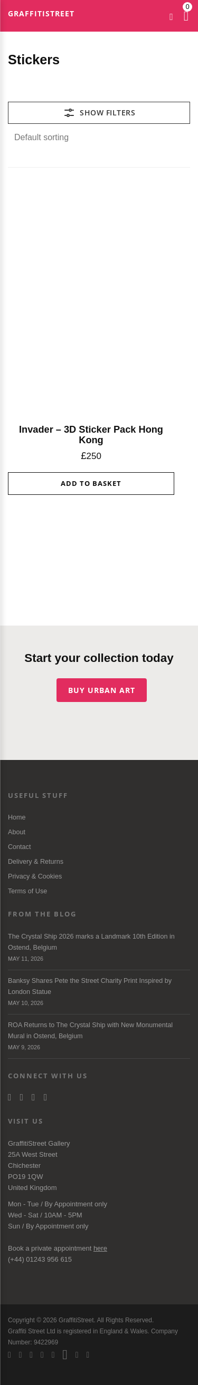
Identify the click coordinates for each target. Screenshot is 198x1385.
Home (17, 817)
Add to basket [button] (91, 483)
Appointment (73, 1204)
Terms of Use (27, 891)
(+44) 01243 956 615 (40, 1259)
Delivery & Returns (35, 861)
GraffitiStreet (41, 13)
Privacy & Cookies (35, 876)
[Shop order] (99, 137)
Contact (19, 847)
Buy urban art (101, 690)
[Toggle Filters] (99, 113)
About (16, 832)
